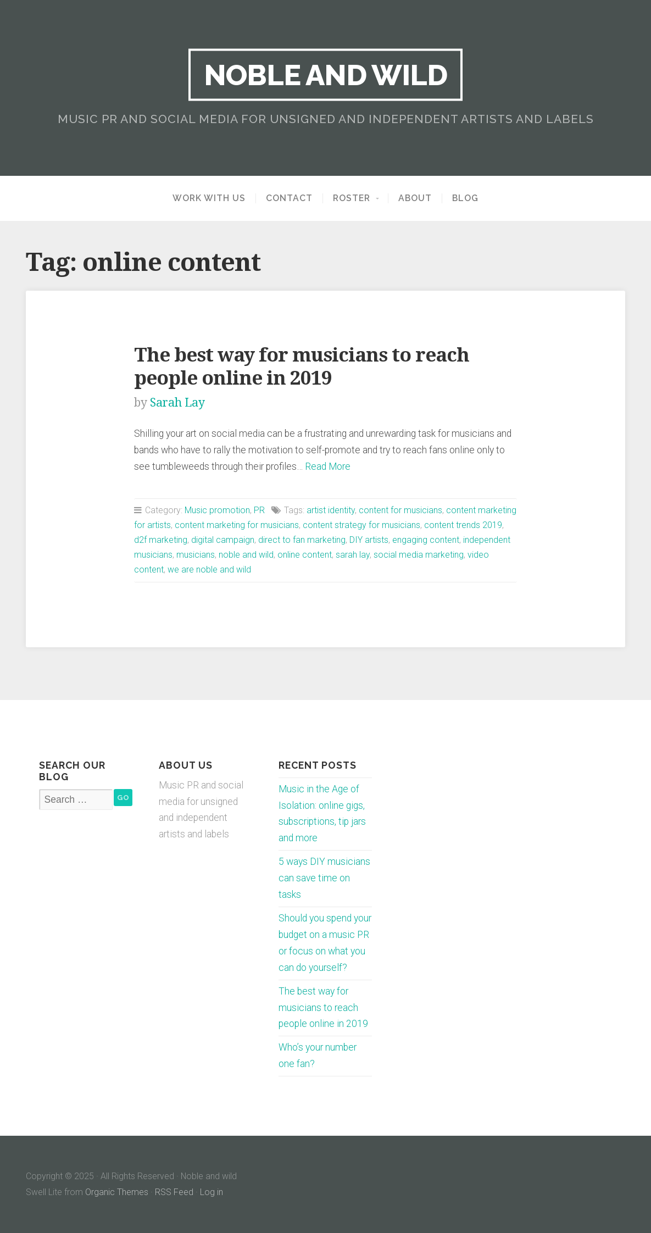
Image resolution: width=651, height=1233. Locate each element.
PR (259, 510)
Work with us (209, 198)
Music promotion (217, 510)
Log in (211, 1192)
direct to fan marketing (302, 540)
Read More (327, 466)
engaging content (425, 540)
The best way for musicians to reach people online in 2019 (301, 366)
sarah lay (353, 554)
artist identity (331, 510)
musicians (195, 554)
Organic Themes (116, 1192)
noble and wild (246, 554)
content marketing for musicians (237, 525)
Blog (465, 198)
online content (304, 554)
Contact (289, 198)
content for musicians (400, 510)
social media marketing (419, 554)
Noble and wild (325, 75)
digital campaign (222, 540)
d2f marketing (160, 540)
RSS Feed (174, 1192)
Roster (351, 198)
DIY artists (368, 540)
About (415, 198)
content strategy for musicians (361, 525)
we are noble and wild (209, 569)
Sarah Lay (177, 402)
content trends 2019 (463, 525)
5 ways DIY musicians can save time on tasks (324, 878)
